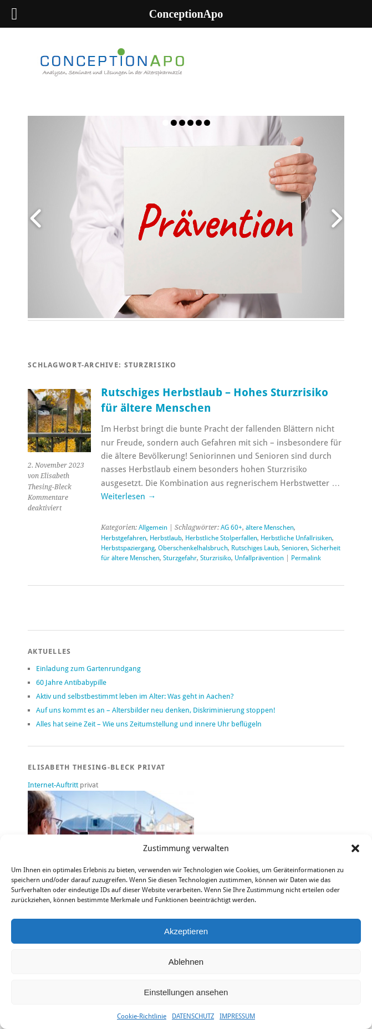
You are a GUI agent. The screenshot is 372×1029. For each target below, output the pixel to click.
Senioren (295, 548)
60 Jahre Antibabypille (71, 682)
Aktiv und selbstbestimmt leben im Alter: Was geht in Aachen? (135, 696)
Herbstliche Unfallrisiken (296, 538)
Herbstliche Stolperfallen (221, 538)
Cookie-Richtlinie (141, 1016)
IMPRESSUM (237, 1016)
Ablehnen (186, 961)
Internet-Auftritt (54, 785)
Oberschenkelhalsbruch (193, 548)
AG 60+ (231, 527)
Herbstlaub (166, 538)
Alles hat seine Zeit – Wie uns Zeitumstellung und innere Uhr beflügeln (149, 724)
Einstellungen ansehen (186, 992)
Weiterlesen (128, 496)
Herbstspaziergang (128, 548)
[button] (355, 848)
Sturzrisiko (215, 558)
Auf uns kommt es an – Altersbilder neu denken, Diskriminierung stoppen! (156, 710)
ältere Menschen (270, 527)
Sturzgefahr (180, 558)
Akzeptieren (186, 931)
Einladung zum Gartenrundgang (88, 668)
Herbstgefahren (123, 538)
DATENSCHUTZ (193, 1016)
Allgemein (153, 527)
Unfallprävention (259, 558)
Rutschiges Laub (254, 548)
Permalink (306, 558)
